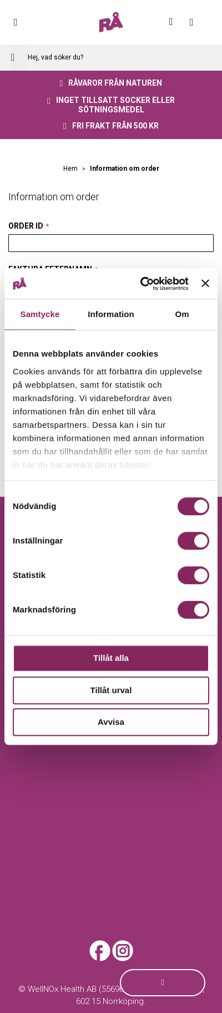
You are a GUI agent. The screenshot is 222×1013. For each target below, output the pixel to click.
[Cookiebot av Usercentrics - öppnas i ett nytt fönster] (143, 283)
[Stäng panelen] (205, 284)
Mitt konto (177, 21)
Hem (71, 168)
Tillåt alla (111, 658)
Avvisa (111, 722)
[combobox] (111, 58)
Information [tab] (111, 314)
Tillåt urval (111, 690)
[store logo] (111, 22)
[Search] (19, 58)
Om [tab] (182, 314)
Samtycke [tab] (40, 314)
